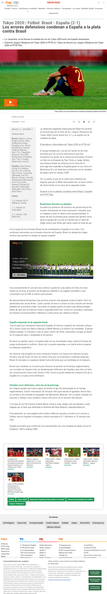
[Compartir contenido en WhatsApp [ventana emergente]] (89, 121)
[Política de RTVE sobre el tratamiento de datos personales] (17, 578)
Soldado (65, 523)
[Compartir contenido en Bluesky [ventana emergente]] (84, 121)
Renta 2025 (85, 523)
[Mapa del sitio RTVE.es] (74, 578)
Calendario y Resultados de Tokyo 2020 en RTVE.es (65, 144)
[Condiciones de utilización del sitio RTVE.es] (4, 578)
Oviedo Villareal (52, 523)
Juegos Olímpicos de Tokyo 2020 (29, 42)
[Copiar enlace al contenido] (94, 121)
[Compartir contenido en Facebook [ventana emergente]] (73, 121)
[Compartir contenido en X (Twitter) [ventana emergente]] (79, 121)
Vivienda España (36, 523)
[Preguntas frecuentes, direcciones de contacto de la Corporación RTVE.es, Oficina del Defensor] (83, 578)
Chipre (74, 523)
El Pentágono (8, 523)
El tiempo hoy (98, 523)
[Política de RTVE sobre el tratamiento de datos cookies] (34, 578)
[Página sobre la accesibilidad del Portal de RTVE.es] (64, 578)
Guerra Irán (21, 523)
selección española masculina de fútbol (62, 129)
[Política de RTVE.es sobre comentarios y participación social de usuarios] (97, 578)
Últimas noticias (53, 527)
